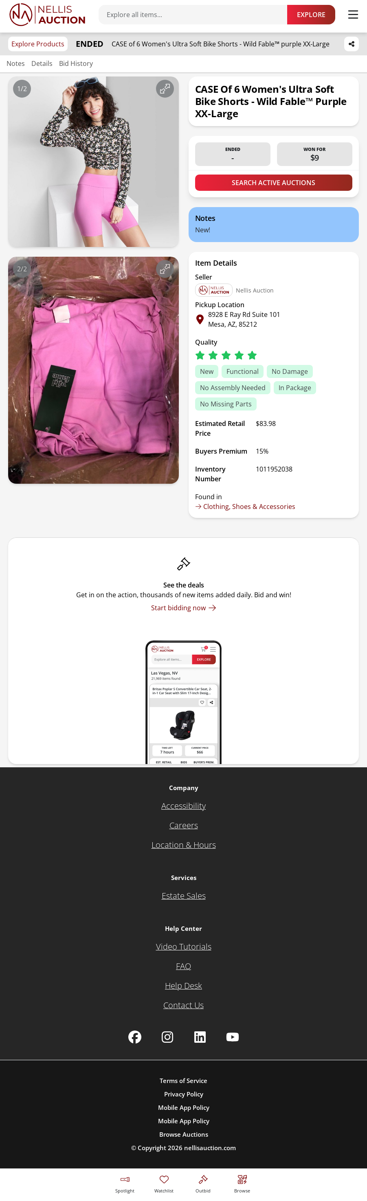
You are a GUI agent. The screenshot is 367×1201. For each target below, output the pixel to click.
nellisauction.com (210, 1148)
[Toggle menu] (353, 14)
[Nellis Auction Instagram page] (167, 1037)
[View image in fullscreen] (165, 89)
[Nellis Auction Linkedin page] (200, 1037)
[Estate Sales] (184, 896)
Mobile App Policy (183, 1107)
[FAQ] (183, 966)
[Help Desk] (183, 985)
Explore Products (37, 43)
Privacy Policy (183, 1094)
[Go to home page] (47, 14)
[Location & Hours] (184, 845)
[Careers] (183, 825)
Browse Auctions (183, 1134)
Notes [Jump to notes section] (16, 63)
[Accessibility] (183, 806)
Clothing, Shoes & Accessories (245, 506)
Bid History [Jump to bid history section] (76, 63)
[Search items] (197, 14)
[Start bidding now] (183, 608)
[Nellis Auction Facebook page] (134, 1037)
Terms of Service (183, 1081)
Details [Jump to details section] (42, 63)
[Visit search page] (242, 1183)
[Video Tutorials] (183, 946)
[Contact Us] (183, 1005)
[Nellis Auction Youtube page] (232, 1037)
